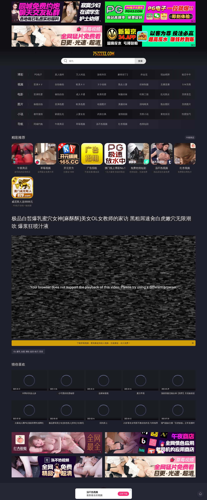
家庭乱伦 (59, 114)
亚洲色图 (59, 104)
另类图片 (186, 104)
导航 (20, 124)
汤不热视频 (101, 124)
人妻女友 (80, 114)
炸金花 (144, 74)
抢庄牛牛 (186, 74)
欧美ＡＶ (80, 84)
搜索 (140, 60)
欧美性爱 (101, 94)
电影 (20, 94)
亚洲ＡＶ (38, 84)
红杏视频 (122, 124)
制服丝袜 (122, 94)
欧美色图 (80, 104)
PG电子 (38, 74)
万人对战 (80, 74)
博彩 (20, 74)
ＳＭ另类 (186, 84)
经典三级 (144, 94)
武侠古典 (101, 114)
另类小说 (144, 114)
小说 (20, 114)
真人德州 (59, 74)
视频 (20, 84)
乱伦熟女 (165, 94)
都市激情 (38, 114)
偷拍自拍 (59, 94)
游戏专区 (101, 74)
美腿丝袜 (122, 104)
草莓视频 (80, 124)
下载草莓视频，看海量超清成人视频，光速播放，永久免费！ (135, 343)
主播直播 (165, 84)
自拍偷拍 (59, 84)
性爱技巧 (186, 114)
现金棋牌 (165, 74)
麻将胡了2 (123, 74)
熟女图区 (165, 104)
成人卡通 (80, 94)
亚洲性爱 (38, 94)
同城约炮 (38, 124)
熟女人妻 (122, 84)
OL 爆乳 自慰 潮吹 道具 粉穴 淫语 (28, 351)
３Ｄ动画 (101, 84)
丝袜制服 (144, 84)
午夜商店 (59, 124)
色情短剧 (144, 124)
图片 (20, 104)
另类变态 (186, 94)
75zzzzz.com (103, 54)
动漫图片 (101, 104)
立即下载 (123, 493)
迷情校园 (122, 114)
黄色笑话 (165, 114)
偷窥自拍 (38, 104)
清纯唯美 (144, 104)
